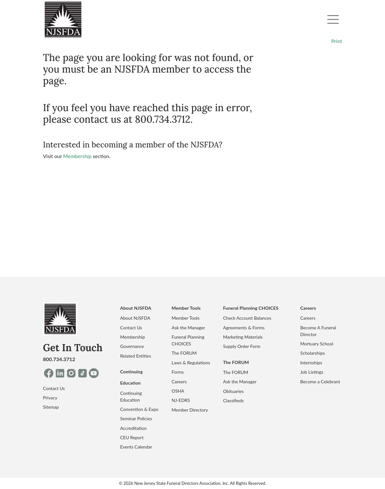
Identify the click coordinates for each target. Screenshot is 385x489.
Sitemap (51, 407)
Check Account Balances (247, 318)
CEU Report (132, 437)
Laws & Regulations (191, 362)
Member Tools (186, 318)
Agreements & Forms (244, 327)
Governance (132, 346)
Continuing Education (131, 396)
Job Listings (311, 372)
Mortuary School (316, 343)
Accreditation (133, 428)
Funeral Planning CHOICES (188, 340)
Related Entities (135, 356)
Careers (179, 381)
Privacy (50, 397)
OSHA (178, 391)
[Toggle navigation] (333, 19)
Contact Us (54, 388)
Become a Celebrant (320, 381)
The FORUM (184, 353)
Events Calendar (136, 446)
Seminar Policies (136, 418)
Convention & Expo (139, 409)
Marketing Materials (243, 337)
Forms (178, 372)
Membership (77, 156)
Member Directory (190, 410)
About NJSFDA (135, 318)
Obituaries (233, 391)
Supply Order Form (242, 346)
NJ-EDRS (181, 400)
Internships (311, 362)
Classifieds (233, 400)
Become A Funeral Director (318, 331)
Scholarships (312, 353)
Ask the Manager (188, 327)
